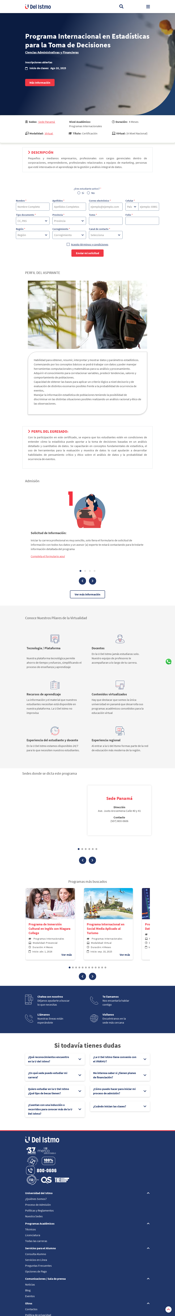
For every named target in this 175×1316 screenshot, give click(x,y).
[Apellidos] (69, 207)
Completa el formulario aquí (48, 556)
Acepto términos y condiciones (89, 244)
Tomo (93, 215)
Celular (130, 200)
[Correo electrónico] (106, 207)
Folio (129, 215)
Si (83, 193)
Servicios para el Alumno (40, 1248)
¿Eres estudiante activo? (87, 188)
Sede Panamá (46, 122)
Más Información (39, 82)
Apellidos (58, 200)
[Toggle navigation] (148, 6)
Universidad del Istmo (39, 1193)
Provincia (58, 215)
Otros (28, 1303)
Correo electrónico (100, 200)
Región (20, 229)
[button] (82, 976)
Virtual (48, 133)
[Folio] (142, 221)
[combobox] (54, 221)
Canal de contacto (99, 229)
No (93, 193)
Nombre (21, 200)
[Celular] (148, 207)
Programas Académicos (39, 1223)
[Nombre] (33, 207)
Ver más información (87, 594)
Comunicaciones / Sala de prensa (45, 1278)
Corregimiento (61, 229)
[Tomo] (106, 221)
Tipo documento (26, 215)
